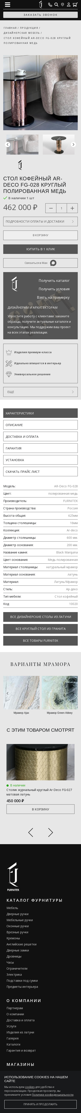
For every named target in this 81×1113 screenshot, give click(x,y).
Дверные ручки (17, 914)
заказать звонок (41, 15)
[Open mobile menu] (7, 4)
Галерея (12, 1038)
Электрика (14, 974)
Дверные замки (17, 950)
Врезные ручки (17, 932)
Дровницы (13, 956)
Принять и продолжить (40, 1104)
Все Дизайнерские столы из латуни (40, 617)
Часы (10, 962)
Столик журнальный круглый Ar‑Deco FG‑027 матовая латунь (39, 792)
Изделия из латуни (20, 1032)
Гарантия (13, 448)
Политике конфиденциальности (52, 1095)
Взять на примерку (53, 297)
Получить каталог (54, 280)
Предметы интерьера (22, 987)
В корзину (40, 809)
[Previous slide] (30, 833)
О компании (15, 1014)
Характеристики (20, 413)
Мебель (12, 908)
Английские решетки (21, 944)
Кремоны (13, 938)
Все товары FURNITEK (40, 640)
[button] (73, 145)
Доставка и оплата (22, 437)
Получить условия (54, 289)
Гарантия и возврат (21, 1050)
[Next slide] (50, 833)
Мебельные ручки (19, 920)
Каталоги (13, 1044)
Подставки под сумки (22, 980)
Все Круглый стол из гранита (41, 629)
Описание (14, 425)
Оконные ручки (17, 926)
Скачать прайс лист (23, 472)
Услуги (11, 1026)
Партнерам (14, 1008)
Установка (15, 460)
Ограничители (16, 968)
